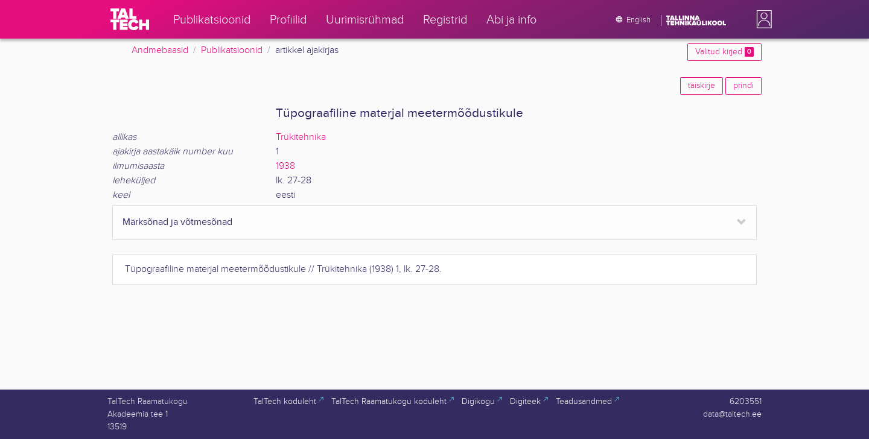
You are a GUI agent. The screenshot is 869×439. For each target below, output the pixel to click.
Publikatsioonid (232, 50)
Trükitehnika (301, 137)
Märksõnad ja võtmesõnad (177, 222)
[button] (761, 19)
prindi (743, 85)
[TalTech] (129, 19)
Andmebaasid (160, 50)
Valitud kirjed (724, 52)
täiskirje (701, 85)
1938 (285, 166)
